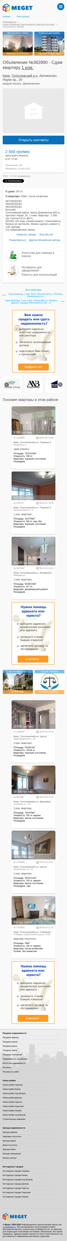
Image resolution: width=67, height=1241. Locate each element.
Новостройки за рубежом (14, 1115)
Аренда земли (9, 1149)
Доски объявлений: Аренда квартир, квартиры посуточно (28, 24)
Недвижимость (9, 22)
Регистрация (23, 16)
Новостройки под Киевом (14, 1093)
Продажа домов (10, 1046)
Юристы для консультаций (39, 274)
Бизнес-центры (9, 1158)
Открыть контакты (34, 140)
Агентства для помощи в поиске (38, 254)
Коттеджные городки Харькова (17, 1192)
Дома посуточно (10, 1145)
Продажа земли (10, 1050)
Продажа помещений (12, 1055)
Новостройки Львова (12, 1110)
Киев (6, 76)
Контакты (7, 1067)
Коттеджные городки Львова (15, 1197)
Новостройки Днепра (12, 1098)
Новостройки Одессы (12, 1102)
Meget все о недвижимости (33, 1216)
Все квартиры (33, 289)
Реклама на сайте (11, 1072)
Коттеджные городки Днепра (16, 1184)
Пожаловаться (17, 240)
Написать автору (26, 234)
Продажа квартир (11, 1037)
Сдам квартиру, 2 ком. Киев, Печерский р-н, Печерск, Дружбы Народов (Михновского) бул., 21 (31, 301)
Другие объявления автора (44, 240)
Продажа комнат (10, 1042)
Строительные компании (14, 1119)
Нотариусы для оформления (32, 269)
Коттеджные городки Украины (16, 1171)
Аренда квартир (10, 1132)
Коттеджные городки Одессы (16, 1188)
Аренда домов (9, 1141)
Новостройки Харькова (13, 1106)
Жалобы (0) (46, 234)
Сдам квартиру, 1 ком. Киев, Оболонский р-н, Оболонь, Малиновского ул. (35, 295)
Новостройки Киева (11, 1089)
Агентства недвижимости (14, 1063)
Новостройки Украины (13, 1085)
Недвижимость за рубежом (15, 1059)
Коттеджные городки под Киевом (18, 1179)
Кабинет (7, 16)
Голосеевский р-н (25, 76)
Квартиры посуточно (12, 1136)
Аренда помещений (12, 1154)
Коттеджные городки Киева (15, 1175)
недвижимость (24, 176)
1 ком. (27, 67)
